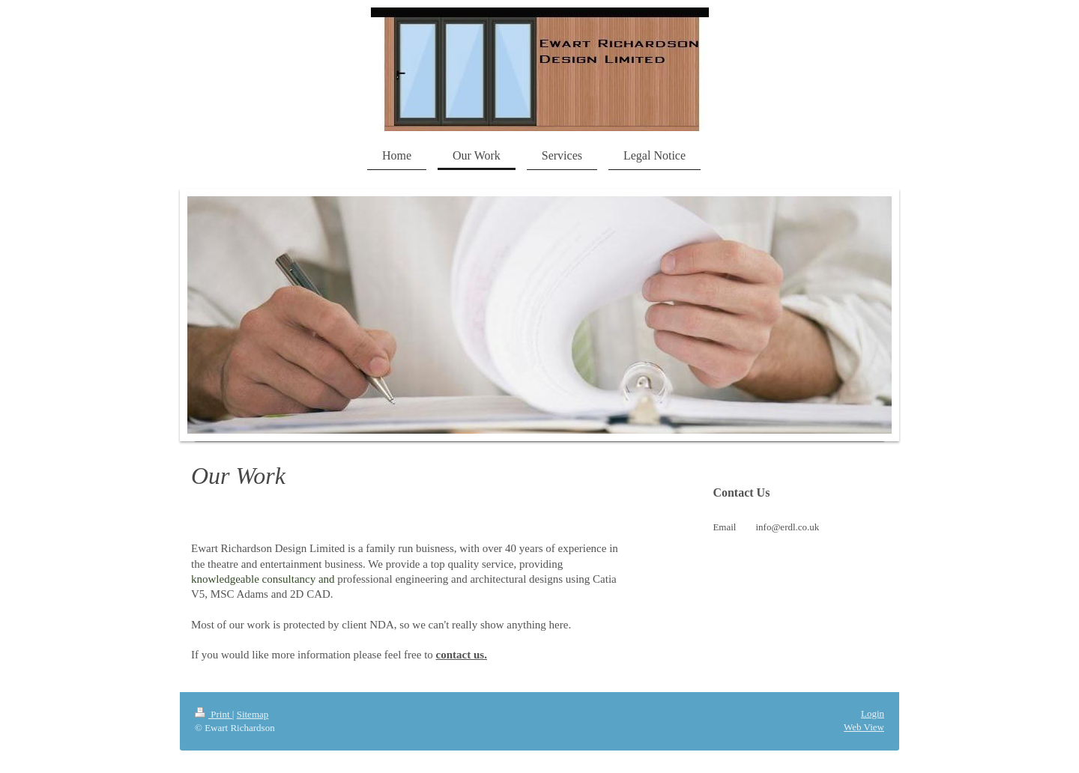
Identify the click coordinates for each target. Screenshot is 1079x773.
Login (872, 713)
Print (213, 714)
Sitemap (253, 714)
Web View (864, 727)
